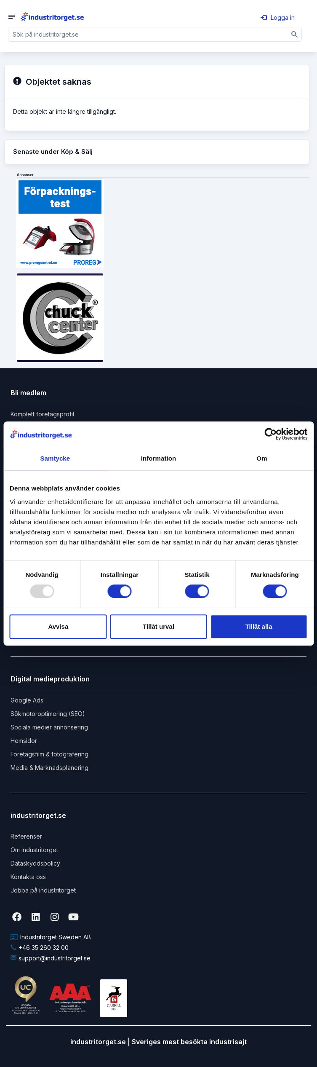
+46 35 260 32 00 (40, 947)
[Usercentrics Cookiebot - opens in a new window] (270, 434)
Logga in (278, 17)
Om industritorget (34, 849)
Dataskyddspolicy (35, 863)
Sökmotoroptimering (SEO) (48, 713)
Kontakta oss (28, 876)
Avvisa (58, 626)
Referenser (26, 836)
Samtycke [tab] (55, 458)
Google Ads (27, 700)
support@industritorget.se (51, 958)
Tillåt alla (258, 626)
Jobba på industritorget (43, 890)
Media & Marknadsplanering (49, 767)
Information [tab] (158, 458)
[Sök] (294, 34)
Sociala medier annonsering (49, 727)
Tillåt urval (158, 626)
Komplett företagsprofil (42, 414)
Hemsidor (24, 740)
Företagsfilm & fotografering (49, 754)
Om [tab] (262, 458)
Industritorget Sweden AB (51, 937)
